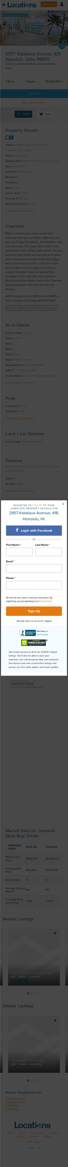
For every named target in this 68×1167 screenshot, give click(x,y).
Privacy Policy (45, 601)
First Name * (13, 545)
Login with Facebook (34, 530)
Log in (37, 505)
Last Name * (42, 545)
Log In (48, 621)
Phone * (10, 578)
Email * (10, 561)
